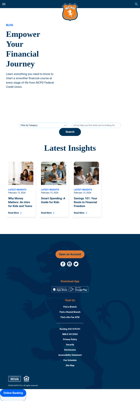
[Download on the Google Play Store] (78, 289)
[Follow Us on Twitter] (76, 263)
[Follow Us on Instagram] (69, 263)
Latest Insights (17, 189)
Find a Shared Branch (70, 312)
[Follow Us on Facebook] (63, 263)
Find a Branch (70, 307)
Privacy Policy (70, 339)
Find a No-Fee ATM (70, 317)
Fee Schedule (70, 360)
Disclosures (70, 350)
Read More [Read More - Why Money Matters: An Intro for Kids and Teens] (13, 213)
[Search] (96, 125)
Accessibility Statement (70, 355)
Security (70, 344)
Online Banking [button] (13, 393)
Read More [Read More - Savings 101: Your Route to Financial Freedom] (79, 213)
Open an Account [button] (70, 254)
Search (70, 131)
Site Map (70, 365)
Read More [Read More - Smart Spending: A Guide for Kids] (46, 213)
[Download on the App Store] (60, 289)
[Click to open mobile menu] (3, 4)
